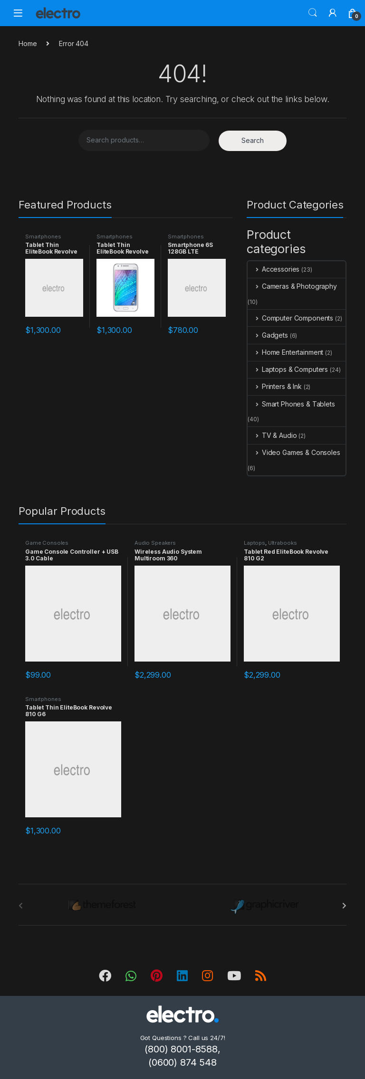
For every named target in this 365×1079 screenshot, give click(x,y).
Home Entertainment (285, 352)
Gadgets (268, 335)
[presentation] (344, 905)
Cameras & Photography (292, 286)
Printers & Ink (275, 386)
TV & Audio (272, 435)
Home (28, 43)
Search (312, 13)
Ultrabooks (282, 543)
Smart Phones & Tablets (291, 404)
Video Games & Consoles (294, 452)
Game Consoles (46, 543)
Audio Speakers (155, 543)
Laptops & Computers (288, 369)
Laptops (254, 543)
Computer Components (290, 318)
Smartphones (43, 236)
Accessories (273, 269)
